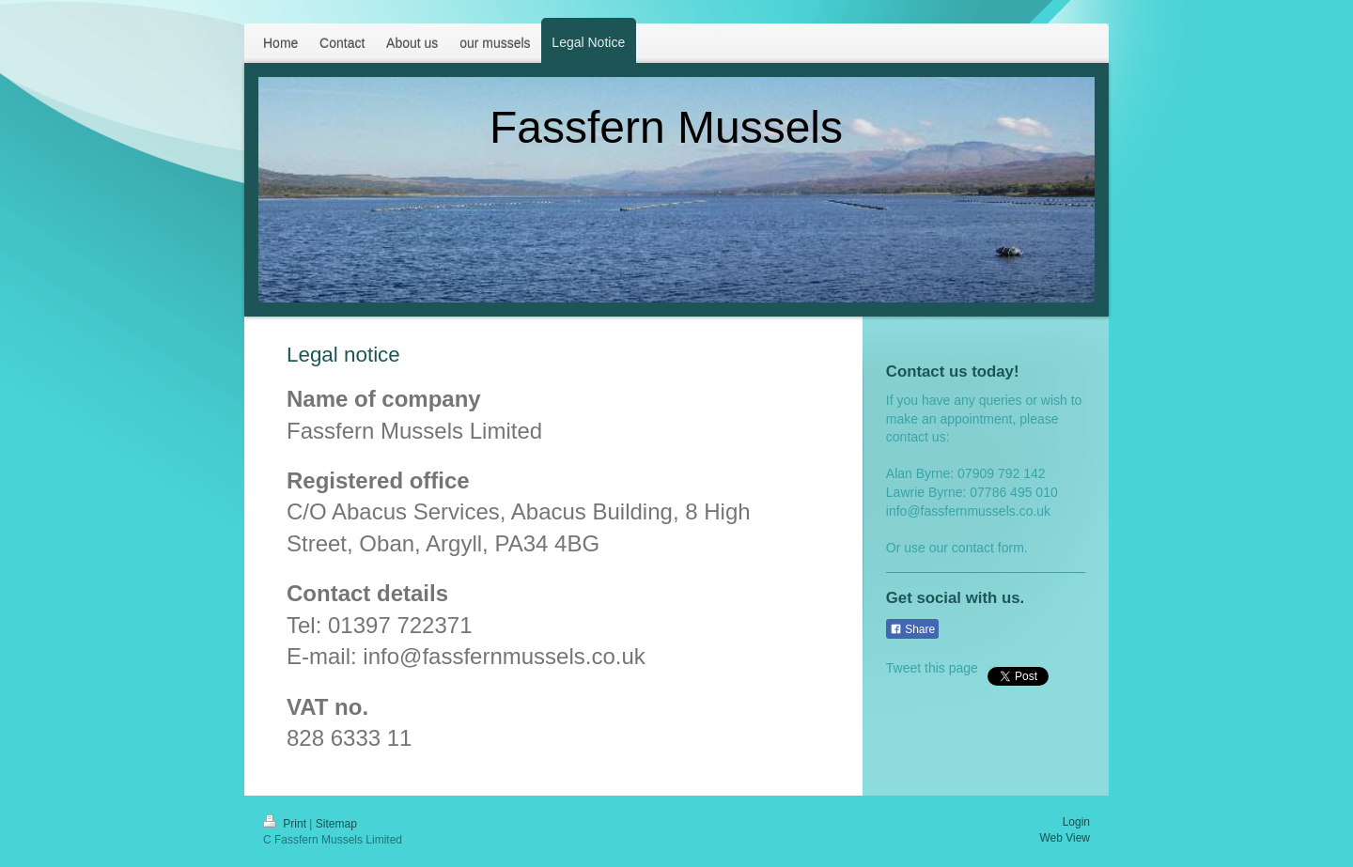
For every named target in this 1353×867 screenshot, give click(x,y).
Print (286, 823)
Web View (1064, 837)
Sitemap (336, 823)
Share (912, 629)
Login (1076, 821)
